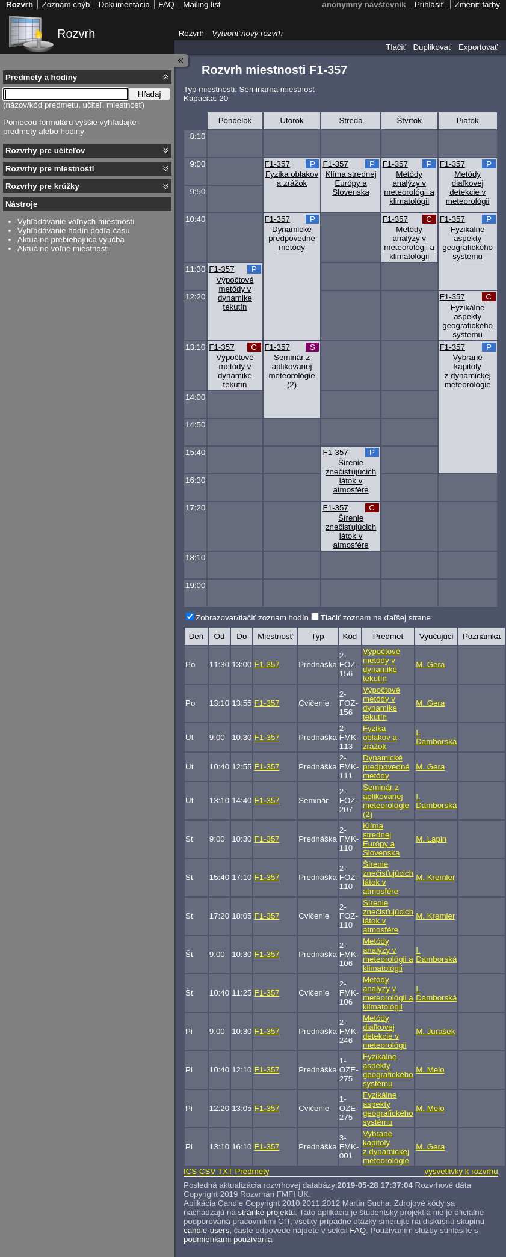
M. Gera (430, 664)
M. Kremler (435, 877)
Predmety (252, 1171)
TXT (225, 1171)
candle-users (206, 1230)
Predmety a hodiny (41, 77)
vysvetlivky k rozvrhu (461, 1171)
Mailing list (201, 4)
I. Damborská (436, 737)
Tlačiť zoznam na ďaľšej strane (376, 617)
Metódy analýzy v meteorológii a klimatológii (409, 188)
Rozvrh (76, 33)
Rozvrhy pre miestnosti (49, 168)
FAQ (358, 1230)
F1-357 (277, 163)
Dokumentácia (124, 4)
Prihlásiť (429, 4)
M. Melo (430, 1069)
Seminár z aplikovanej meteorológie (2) (292, 371)
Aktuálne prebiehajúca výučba (71, 239)
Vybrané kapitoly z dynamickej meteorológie (468, 371)
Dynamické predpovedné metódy (291, 238)
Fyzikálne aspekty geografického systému (467, 243)
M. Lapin (431, 838)
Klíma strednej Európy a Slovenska (350, 183)
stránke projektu (266, 1212)
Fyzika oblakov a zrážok (291, 179)
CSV (207, 1171)
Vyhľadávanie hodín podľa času (73, 230)
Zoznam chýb (66, 4)
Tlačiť (396, 47)
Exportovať (478, 47)
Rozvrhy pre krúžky (42, 186)
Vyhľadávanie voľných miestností (76, 221)
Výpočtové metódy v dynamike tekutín (234, 293)
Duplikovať (432, 47)
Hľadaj (149, 94)
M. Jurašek (435, 1031)
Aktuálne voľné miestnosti (63, 248)
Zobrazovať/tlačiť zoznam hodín (252, 617)
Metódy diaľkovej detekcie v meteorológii (468, 188)
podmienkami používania (228, 1239)
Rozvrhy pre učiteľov (45, 150)
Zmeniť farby (477, 4)
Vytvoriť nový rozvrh (247, 33)
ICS (190, 1171)
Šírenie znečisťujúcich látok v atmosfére (351, 476)
